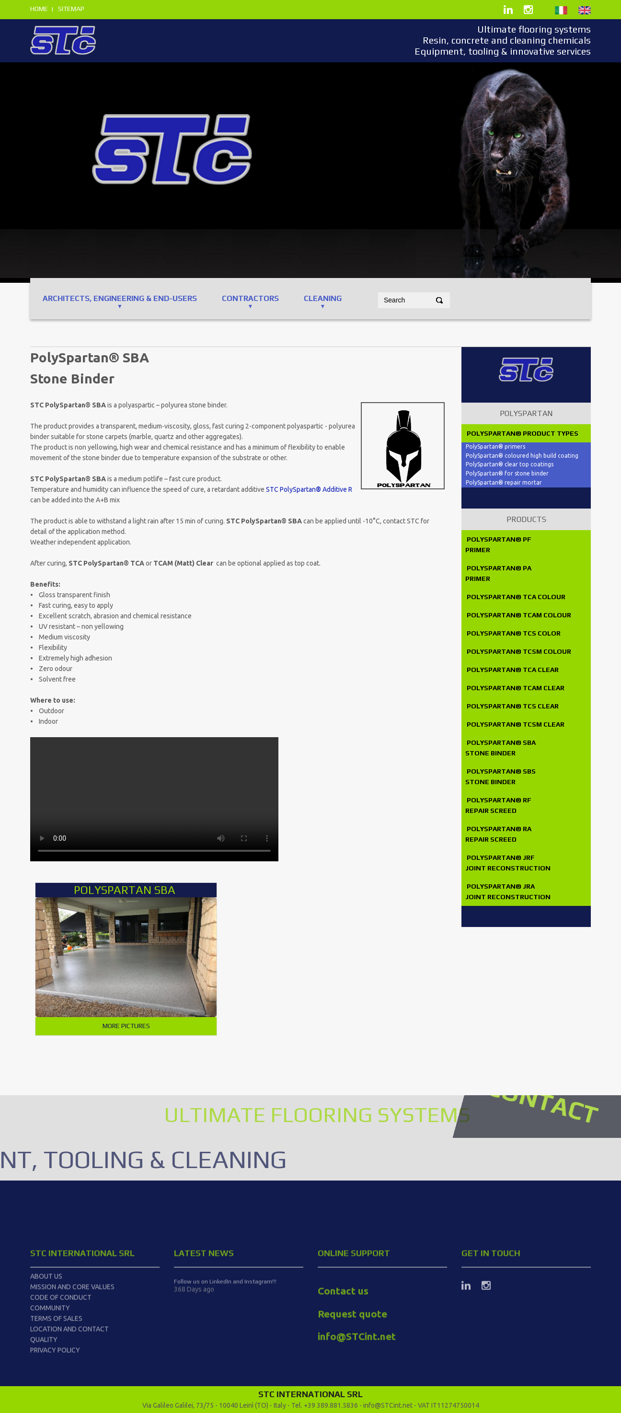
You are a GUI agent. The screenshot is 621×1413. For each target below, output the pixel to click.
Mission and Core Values (72, 1381)
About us (46, 1370)
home (39, 8)
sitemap (71, 8)
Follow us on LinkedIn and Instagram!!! (225, 1375)
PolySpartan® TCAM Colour (519, 615)
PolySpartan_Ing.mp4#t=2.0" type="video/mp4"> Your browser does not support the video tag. (154, 799)
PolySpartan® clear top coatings (509, 464)
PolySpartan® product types (521, 433)
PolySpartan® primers (495, 446)
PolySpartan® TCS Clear (512, 706)
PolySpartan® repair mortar (504, 482)
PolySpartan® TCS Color (513, 633)
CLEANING (323, 298)
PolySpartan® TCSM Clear (514, 724)
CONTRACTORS (250, 298)
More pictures (126, 1026)
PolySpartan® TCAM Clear (514, 688)
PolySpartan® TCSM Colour (519, 651)
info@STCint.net (388, 1405)
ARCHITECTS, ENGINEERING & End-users (120, 298)
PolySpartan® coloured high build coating (522, 455)
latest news (204, 1347)
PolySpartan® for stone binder (507, 473)
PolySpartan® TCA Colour (516, 597)
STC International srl (82, 1347)
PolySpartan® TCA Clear (512, 669)
